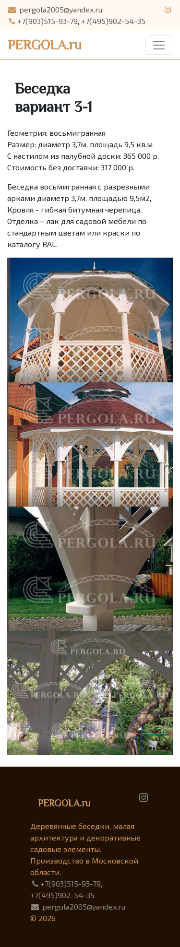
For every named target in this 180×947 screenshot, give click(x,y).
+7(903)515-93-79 (42, 20)
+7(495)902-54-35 (113, 20)
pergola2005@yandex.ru (54, 9)
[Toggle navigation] (158, 45)
